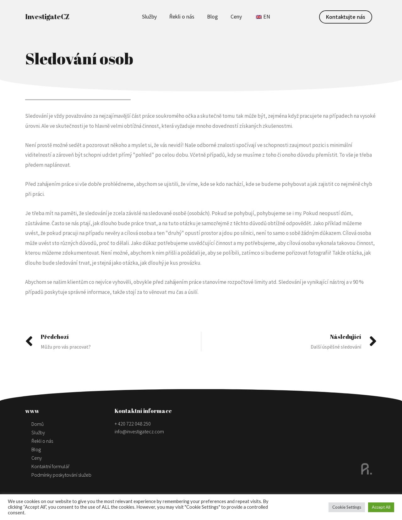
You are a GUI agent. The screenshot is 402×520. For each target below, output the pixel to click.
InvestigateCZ (47, 16)
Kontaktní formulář (50, 466)
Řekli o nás (181, 16)
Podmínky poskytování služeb (61, 475)
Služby (149, 16)
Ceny (236, 16)
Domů (37, 424)
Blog (212, 16)
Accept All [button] (381, 507)
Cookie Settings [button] (346, 507)
